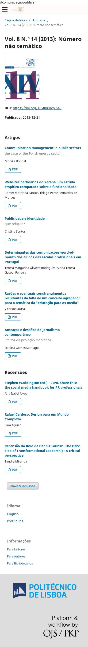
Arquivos (39, 20)
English (13, 514)
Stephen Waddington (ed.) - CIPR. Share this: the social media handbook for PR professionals (43, 385)
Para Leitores (16, 549)
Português (15, 521)
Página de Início (16, 20)
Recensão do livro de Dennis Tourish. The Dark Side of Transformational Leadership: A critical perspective (42, 451)
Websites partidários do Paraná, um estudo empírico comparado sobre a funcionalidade (40, 184)
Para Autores (16, 556)
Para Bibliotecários (20, 563)
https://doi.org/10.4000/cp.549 (37, 108)
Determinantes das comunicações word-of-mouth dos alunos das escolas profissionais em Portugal (43, 257)
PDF (14, 169)
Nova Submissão (22, 486)
